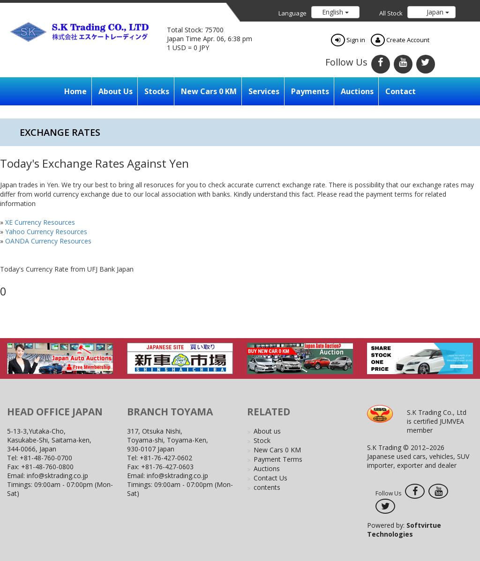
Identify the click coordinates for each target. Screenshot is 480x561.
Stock (262, 440)
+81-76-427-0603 (167, 466)
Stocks (156, 91)
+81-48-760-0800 (47, 466)
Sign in (348, 40)
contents (267, 487)
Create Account (400, 40)
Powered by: (404, 530)
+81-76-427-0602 (166, 457)
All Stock (391, 13)
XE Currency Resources (40, 222)
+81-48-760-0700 (46, 457)
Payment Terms (278, 459)
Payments (310, 91)
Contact (400, 91)
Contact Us (270, 477)
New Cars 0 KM (209, 91)
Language (292, 13)
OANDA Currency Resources (48, 240)
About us (115, 91)
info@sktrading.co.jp (57, 475)
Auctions (357, 91)
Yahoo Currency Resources (46, 231)
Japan (437, 11)
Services (263, 91)
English (335, 11)
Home (75, 91)
